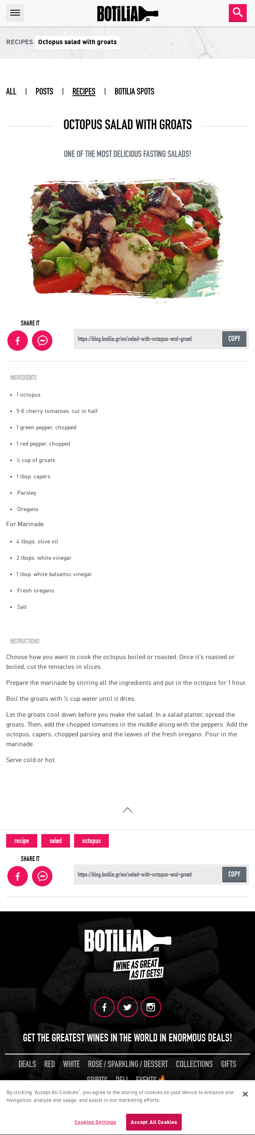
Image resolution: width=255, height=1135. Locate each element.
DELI (122, 1080)
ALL (11, 91)
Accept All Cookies (154, 1124)
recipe (21, 841)
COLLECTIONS (194, 1064)
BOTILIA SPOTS (134, 91)
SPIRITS (97, 1080)
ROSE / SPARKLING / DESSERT (128, 1064)
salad (56, 841)
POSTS (44, 91)
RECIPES (83, 91)
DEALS (27, 1064)
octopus (91, 841)
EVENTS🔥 (152, 1080)
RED (49, 1064)
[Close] (245, 1095)
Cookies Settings (95, 1124)
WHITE (71, 1064)
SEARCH (238, 12)
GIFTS (228, 1064)
